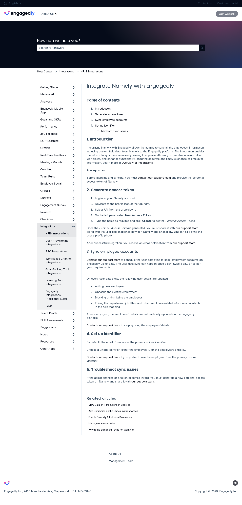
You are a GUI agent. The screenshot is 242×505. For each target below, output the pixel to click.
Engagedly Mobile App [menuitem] (51, 110)
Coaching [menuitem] (46, 169)
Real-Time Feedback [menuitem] (53, 155)
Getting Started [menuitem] (49, 87)
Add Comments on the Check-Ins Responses (113, 411)
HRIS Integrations (91, 71)
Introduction (103, 108)
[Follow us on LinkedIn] (235, 483)
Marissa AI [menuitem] (47, 94)
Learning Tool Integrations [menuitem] (54, 282)
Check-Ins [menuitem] (46, 219)
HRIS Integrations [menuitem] (57, 233)
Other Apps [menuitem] (47, 348)
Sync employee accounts (111, 120)
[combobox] (118, 48)
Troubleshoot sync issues (111, 131)
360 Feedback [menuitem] (49, 133)
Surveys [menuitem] (45, 197)
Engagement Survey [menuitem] (53, 205)
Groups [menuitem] (45, 190)
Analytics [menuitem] (46, 101)
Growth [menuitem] (45, 148)
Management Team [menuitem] (121, 461)
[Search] (202, 48)
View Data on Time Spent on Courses (109, 404)
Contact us (205, 3)
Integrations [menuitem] (47, 226)
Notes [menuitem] (44, 334)
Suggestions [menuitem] (48, 327)
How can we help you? (58, 40)
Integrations (66, 71)
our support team (187, 228)
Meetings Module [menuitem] (51, 162)
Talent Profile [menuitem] (48, 313)
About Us (47, 13)
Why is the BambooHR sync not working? (111, 429)
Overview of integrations (137, 162)
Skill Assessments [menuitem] (51, 320)
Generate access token (109, 114)
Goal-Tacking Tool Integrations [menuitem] (57, 271)
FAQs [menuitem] (49, 306)
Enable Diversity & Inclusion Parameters (110, 417)
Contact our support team (103, 259)
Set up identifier (105, 125)
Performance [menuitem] (48, 126)
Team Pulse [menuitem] (47, 176)
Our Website (227, 13)
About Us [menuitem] (115, 453)
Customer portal (227, 3)
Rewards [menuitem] (45, 212)
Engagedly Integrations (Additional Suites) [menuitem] (57, 295)
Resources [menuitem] (47, 341)
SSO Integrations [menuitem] (56, 251)
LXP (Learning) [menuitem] (49, 141)
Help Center (44, 71)
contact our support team (154, 177)
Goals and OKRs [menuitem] (50, 119)
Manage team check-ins (102, 423)
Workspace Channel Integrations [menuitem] (58, 260)
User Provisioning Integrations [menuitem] (57, 242)
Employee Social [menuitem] (51, 183)
